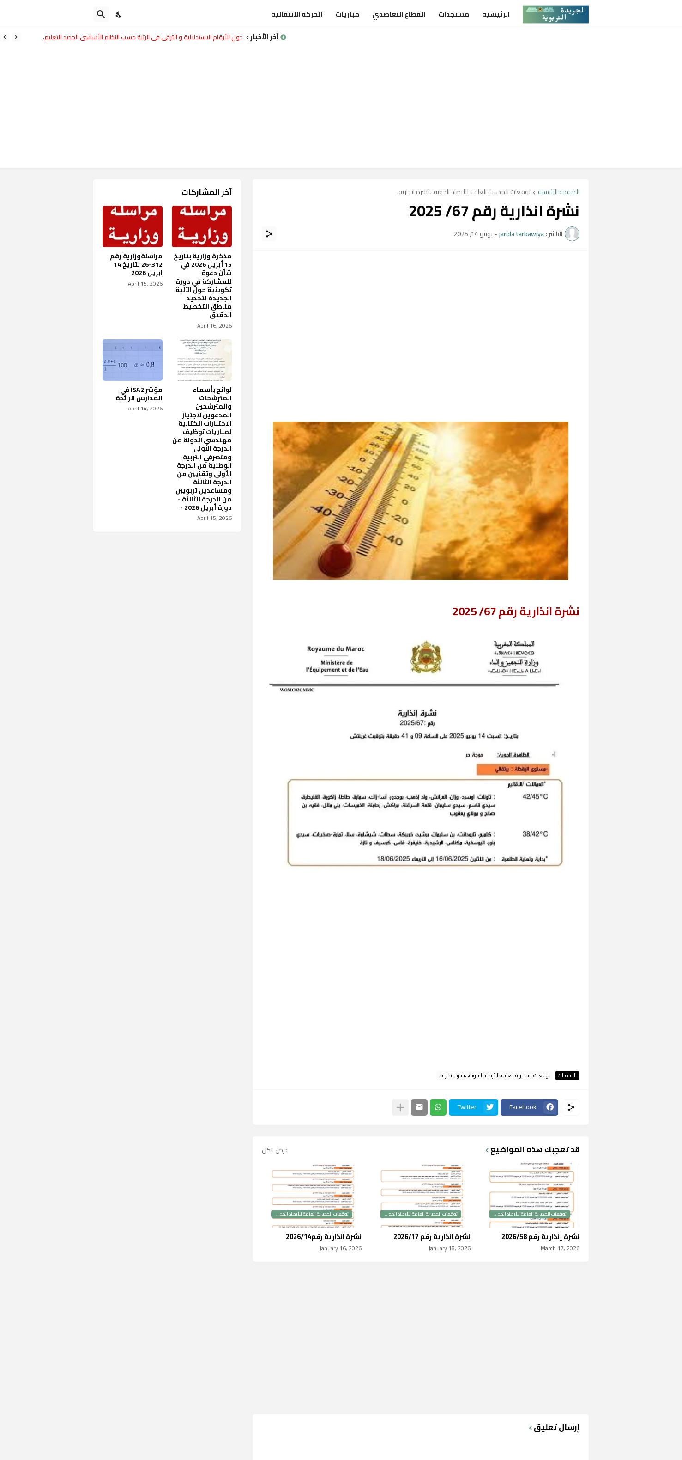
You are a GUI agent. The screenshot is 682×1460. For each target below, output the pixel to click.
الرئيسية (496, 14)
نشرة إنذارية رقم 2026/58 (540, 1236)
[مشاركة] (269, 233)
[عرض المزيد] (400, 1107)
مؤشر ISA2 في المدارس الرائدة (139, 393)
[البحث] (101, 14)
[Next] (4, 37)
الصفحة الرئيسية (558, 192)
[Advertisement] (484, 98)
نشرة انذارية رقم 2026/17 (432, 1236)
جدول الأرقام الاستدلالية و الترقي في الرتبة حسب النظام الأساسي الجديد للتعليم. (140, 37)
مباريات (347, 14)
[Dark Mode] (119, 14)
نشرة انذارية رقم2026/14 (324, 1236)
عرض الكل (275, 1150)
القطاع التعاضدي (398, 14)
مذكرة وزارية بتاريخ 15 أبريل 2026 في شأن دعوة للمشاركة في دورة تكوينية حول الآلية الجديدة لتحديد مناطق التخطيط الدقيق (203, 285)
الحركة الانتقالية (296, 14)
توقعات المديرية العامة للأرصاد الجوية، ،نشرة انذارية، (464, 192)
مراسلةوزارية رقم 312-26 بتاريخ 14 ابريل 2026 (136, 264)
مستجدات (453, 14)
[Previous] (16, 37)
